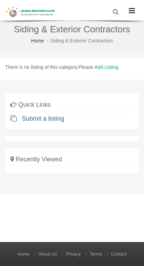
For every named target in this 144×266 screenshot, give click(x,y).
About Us (48, 254)
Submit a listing (37, 118)
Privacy (73, 254)
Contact (119, 254)
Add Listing (106, 67)
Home (37, 40)
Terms (96, 254)
